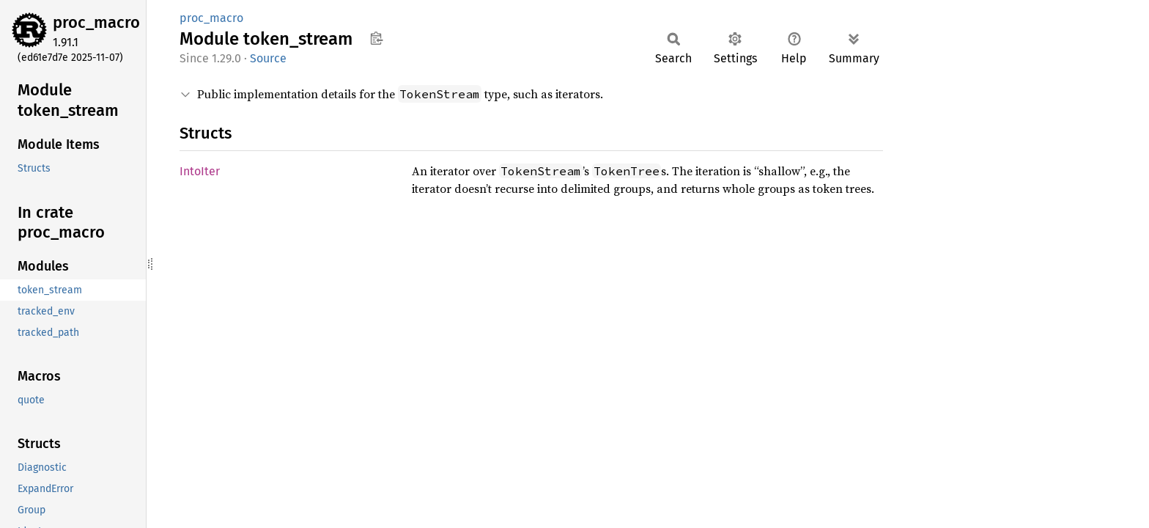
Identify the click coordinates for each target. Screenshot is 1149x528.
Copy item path (376, 38)
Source (268, 58)
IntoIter (200, 171)
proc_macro (96, 22)
